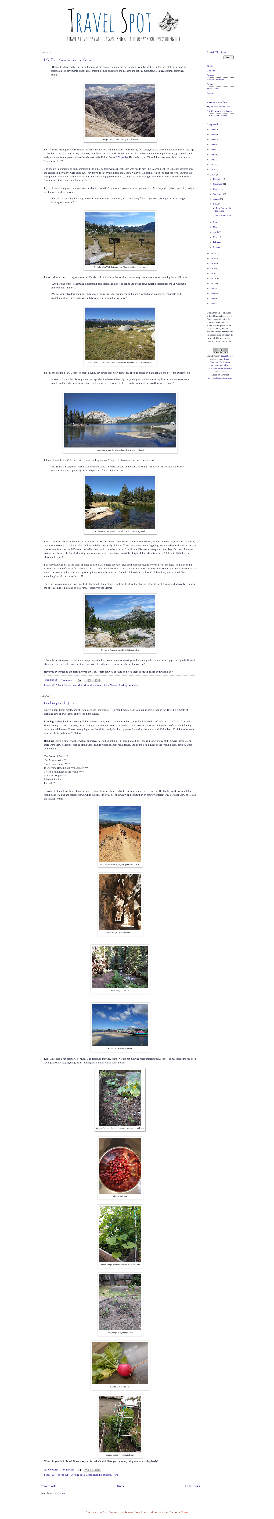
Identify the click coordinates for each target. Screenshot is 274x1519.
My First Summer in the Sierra (68, 60)
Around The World (215, 79)
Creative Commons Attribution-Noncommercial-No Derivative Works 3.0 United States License (220, 365)
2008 (212, 293)
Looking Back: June (59, 703)
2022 (212, 149)
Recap (89, 1474)
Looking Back (78, 1474)
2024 (212, 139)
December (218, 179)
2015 (212, 258)
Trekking (123, 685)
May (215, 227)
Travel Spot (226, 356)
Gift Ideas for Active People (219, 111)
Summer (107, 1474)
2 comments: (67, 680)
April (215, 232)
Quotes (98, 685)
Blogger (184, 1512)
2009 (212, 288)
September (218, 194)
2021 (212, 154)
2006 (212, 303)
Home (121, 1486)
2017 (54, 685)
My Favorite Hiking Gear (218, 106)
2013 (212, 268)
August (216, 199)
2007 (212, 298)
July (215, 204)
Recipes (210, 93)
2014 (212, 263)
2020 (212, 160)
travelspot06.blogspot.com (220, 378)
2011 (212, 278)
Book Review (64, 685)
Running (97, 1474)
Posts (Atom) (59, 1493)
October (217, 189)
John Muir (77, 685)
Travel (115, 1474)
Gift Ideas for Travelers (217, 115)
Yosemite (133, 685)
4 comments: (67, 1469)
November (218, 184)
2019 (212, 164)
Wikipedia (121, 157)
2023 (212, 144)
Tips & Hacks (213, 88)
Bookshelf (211, 75)
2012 (212, 273)
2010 (212, 283)
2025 (212, 134)
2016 (212, 253)
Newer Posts (48, 1486)
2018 (212, 169)
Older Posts (192, 1486)
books (61, 1474)
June (67, 1474)
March (216, 237)
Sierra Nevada (110, 685)
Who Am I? (212, 71)
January (217, 247)
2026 (212, 129)
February (217, 242)
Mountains (89, 685)
